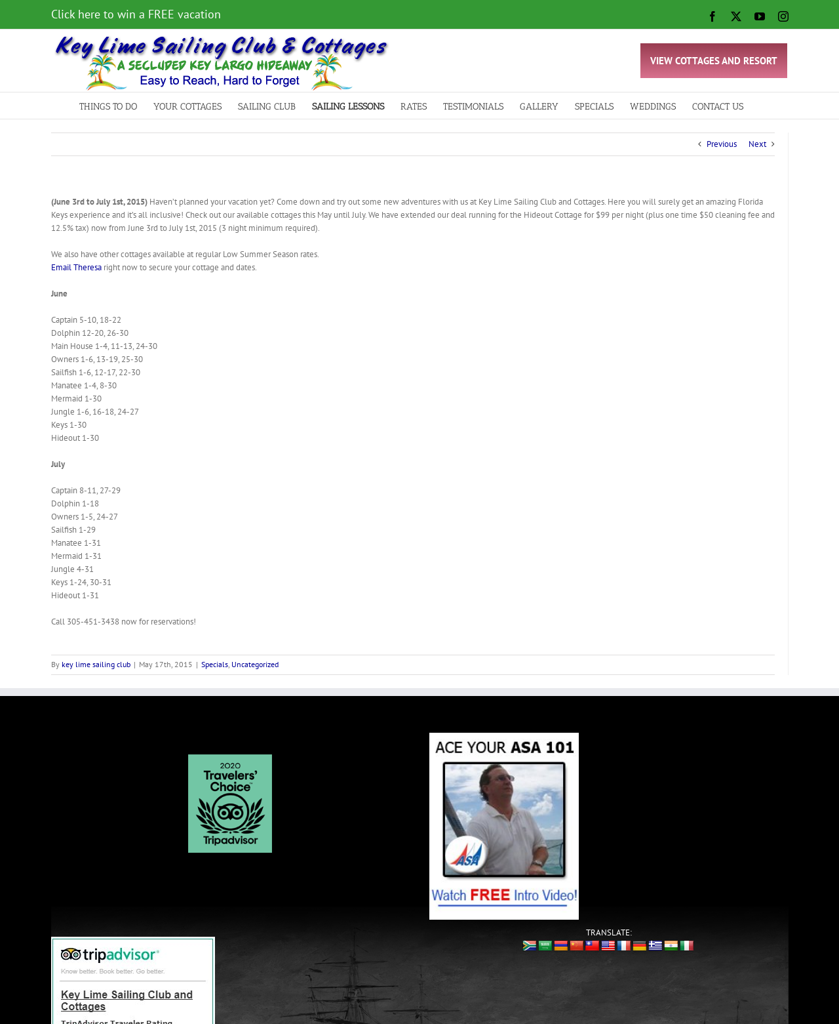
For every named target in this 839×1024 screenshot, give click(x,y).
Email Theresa (76, 267)
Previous (722, 144)
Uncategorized (255, 664)
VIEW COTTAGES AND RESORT (713, 60)
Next (757, 144)
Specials (214, 664)
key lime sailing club (96, 664)
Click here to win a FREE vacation (136, 14)
